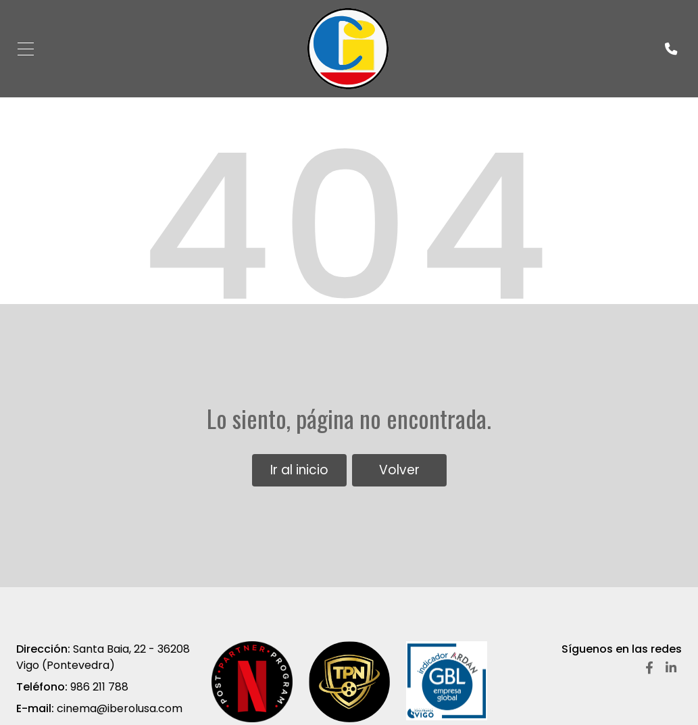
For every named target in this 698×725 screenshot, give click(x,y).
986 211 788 (99, 687)
